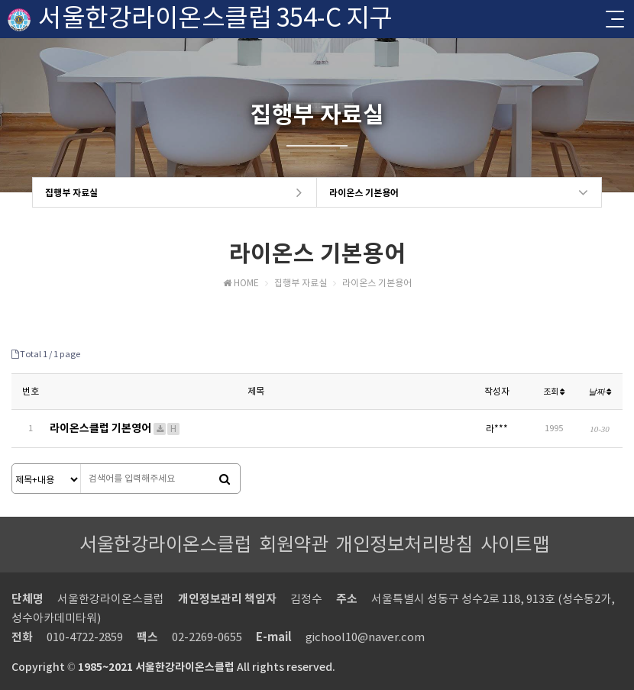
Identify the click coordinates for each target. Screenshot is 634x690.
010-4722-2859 (85, 637)
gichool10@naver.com (365, 637)
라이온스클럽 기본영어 (115, 428)
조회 (553, 391)
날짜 (600, 391)
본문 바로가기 (0, 0)
